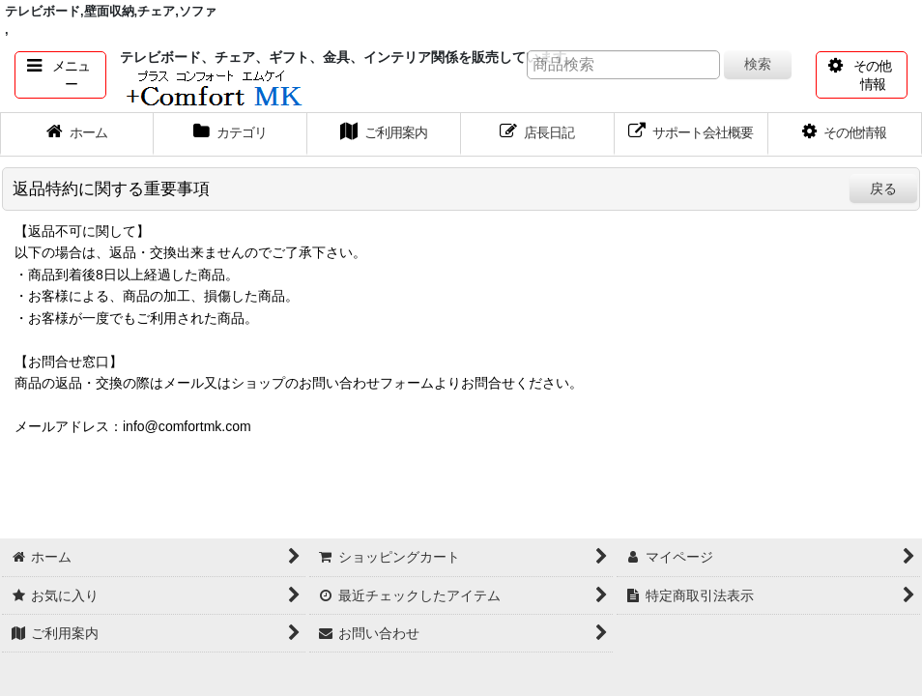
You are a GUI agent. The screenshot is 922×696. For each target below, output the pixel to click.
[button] (60, 75)
